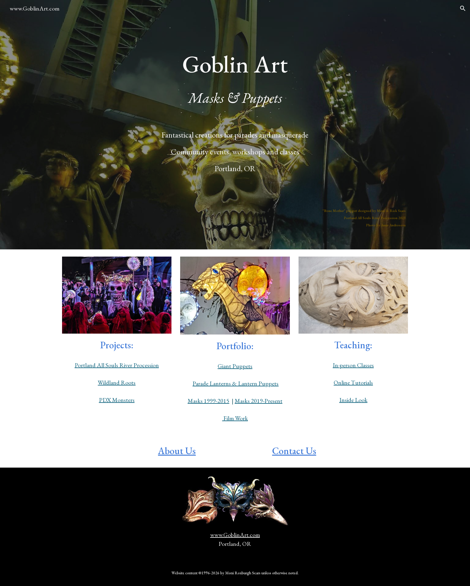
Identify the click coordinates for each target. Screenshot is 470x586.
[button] (463, 8)
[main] (235, 50)
